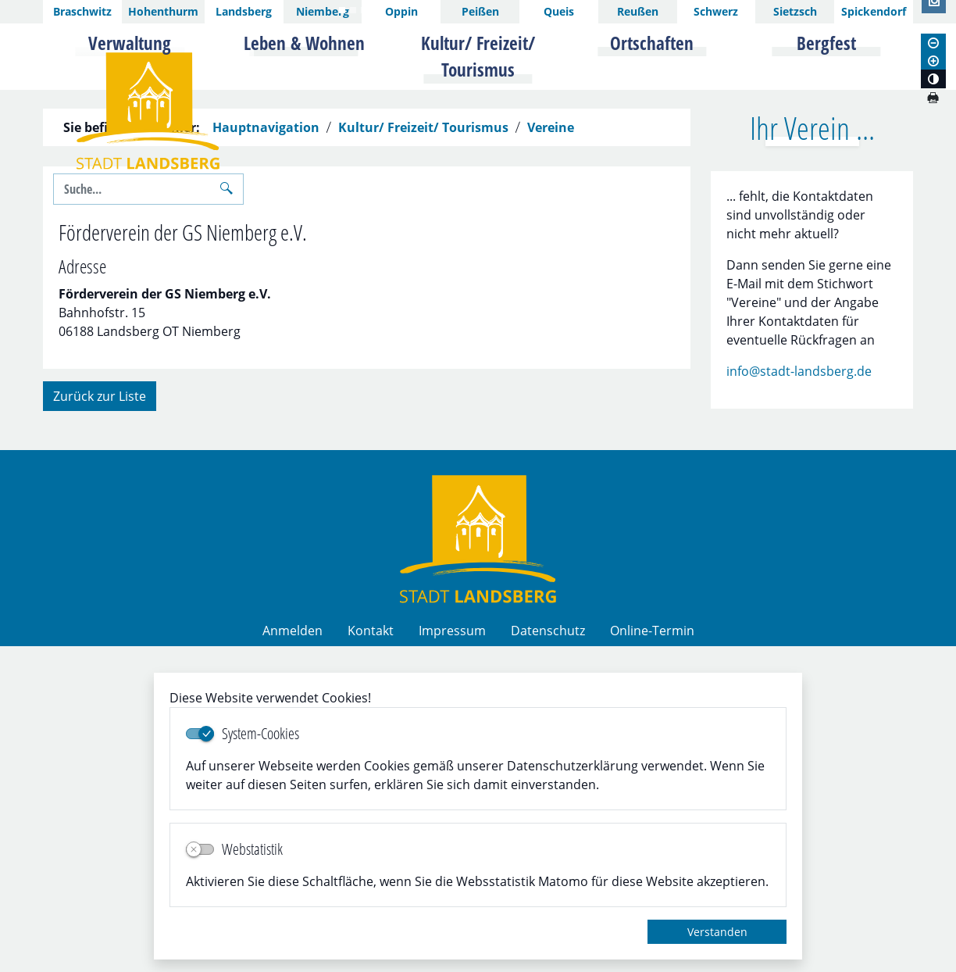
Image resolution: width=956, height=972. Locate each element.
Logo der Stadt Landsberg (148, 111)
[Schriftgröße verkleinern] (933, 43)
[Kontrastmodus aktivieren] (933, 79)
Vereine (550, 453)
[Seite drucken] (932, 97)
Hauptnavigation (265, 453)
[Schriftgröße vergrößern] (933, 61)
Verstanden (717, 931)
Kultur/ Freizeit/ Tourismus (423, 453)
